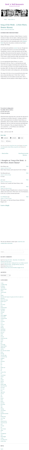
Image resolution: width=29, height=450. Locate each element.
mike (1, 378)
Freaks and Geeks (4, 338)
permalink (2, 148)
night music (3, 392)
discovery (2, 332)
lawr (1, 364)
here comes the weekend (5, 350)
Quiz (1, 405)
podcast (2, 398)
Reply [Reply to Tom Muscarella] (27, 173)
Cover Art (2, 324)
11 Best (2, 283)
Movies (2, 382)
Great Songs (3, 344)
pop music (2, 402)
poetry (2, 399)
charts (2, 313)
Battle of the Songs (4, 300)
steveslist (2, 425)
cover (2, 323)
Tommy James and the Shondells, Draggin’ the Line (14, 267)
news (2, 390)
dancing (2, 327)
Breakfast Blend (4, 307)
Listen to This (3, 372)
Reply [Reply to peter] (27, 179)
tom (17, 145)
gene (1, 342)
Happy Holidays (4, 346)
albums (2, 290)
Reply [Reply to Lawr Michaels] (27, 196)
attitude (2, 295)
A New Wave (25, 145)
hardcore (2, 349)
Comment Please (4, 318)
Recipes (2, 412)
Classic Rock (3, 316)
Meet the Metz (4, 153)
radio (2, 407)
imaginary (2, 358)
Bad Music (3, 298)
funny (2, 341)
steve (2, 424)
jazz (1, 362)
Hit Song (2, 353)
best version (3, 304)
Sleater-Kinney (10, 147)
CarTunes (2, 312)
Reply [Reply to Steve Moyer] (27, 166)
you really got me (4, 439)
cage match (3, 310)
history (2, 352)
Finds (2, 335)
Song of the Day (4, 421)
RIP (1, 415)
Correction (3, 321)
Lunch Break (3, 375)
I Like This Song (4, 356)
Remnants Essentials (4, 413)
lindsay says (3, 367)
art (1, 293)
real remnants (3, 410)
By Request (3, 309)
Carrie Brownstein (4, 147)
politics (2, 401)
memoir (16, 48)
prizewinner (3, 404)
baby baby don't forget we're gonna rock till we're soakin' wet (12, 296)
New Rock (3, 387)
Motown (2, 381)
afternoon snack (3, 289)
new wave (2, 389)
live (1, 373)
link (1, 369)
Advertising (3, 287)
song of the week (13, 145)
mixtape (2, 379)
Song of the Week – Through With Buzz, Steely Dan (14, 264)
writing (2, 438)
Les (1, 366)
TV (1, 432)
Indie (2, 359)
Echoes (2, 333)
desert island (3, 330)
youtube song (3, 441)
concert (2, 319)
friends (2, 339)
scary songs (3, 418)
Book (2, 306)
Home (5, 19)
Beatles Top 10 (3, 301)
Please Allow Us (11, 19)
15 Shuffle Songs (4, 284)
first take (2, 336)
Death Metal (3, 329)
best (1, 303)
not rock (2, 393)
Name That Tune (4, 385)
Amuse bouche (3, 292)
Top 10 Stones (3, 428)
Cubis (2, 263)
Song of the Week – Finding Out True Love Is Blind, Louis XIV (16, 263)
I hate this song (3, 355)
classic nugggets (4, 315)
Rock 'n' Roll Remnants (14, 4)
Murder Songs (3, 384)
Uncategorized (3, 433)
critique (2, 326)
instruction (3, 361)
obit (1, 395)
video (2, 435)
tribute (2, 430)
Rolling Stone (3, 416)
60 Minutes (3, 286)
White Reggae (3, 436)
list (1, 370)
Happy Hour (3, 347)
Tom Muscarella (11, 29)
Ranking (2, 408)
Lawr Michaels (4, 196)
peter (2, 179)
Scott (2, 419)
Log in (2, 448)
